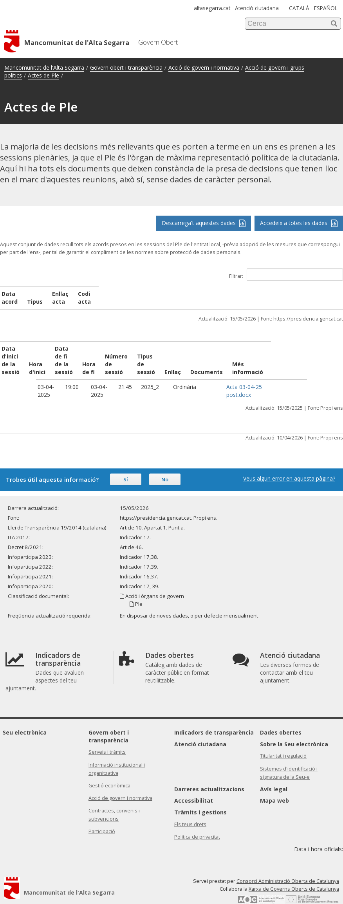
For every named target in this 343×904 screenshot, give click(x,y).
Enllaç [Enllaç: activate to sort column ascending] (232, 356)
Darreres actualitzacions (209, 773)
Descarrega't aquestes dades (204, 223)
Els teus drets (190, 808)
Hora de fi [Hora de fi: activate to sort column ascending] (125, 352)
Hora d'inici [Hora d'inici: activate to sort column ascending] (53, 352)
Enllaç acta (175, 293)
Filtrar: (286, 274)
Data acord (17, 293)
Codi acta (271, 293)
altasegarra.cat (212, 8)
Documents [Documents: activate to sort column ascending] (265, 356)
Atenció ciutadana (257, 8)
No (164, 463)
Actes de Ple (43, 75)
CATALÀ (299, 8)
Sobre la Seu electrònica (294, 728)
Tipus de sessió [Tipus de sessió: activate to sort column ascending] (200, 352)
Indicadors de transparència (214, 716)
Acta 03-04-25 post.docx (267, 375)
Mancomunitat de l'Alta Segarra (44, 67)
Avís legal (273, 773)
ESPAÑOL (326, 8)
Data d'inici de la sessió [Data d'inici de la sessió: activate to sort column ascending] (18, 352)
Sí (125, 463)
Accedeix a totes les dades (299, 223)
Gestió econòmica (109, 770)
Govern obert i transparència (126, 67)
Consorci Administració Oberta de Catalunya (287, 865)
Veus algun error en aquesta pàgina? (289, 462)
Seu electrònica (25, 716)
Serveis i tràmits (107, 736)
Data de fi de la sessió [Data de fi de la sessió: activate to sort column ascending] (90, 348)
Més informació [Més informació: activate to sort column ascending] (315, 352)
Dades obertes (280, 716)
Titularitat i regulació (283, 740)
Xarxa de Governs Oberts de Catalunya (294, 873)
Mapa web (274, 785)
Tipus (108, 293)
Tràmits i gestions (200, 796)
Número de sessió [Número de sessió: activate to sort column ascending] (161, 352)
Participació (101, 815)
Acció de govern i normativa (203, 67)
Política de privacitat (197, 821)
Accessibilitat (193, 785)
